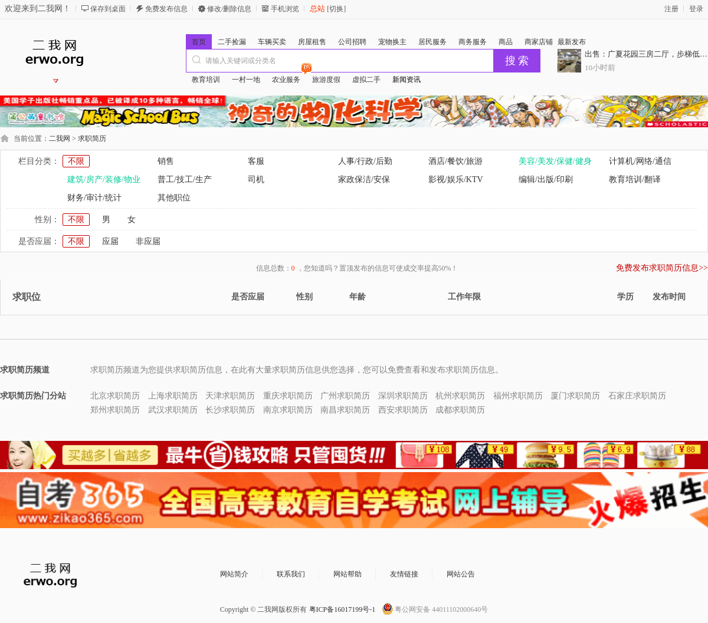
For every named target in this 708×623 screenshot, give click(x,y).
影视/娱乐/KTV (455, 179)
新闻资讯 (406, 79)
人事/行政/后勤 (365, 161)
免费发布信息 (166, 9)
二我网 (59, 138)
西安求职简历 (403, 410)
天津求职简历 (230, 395)
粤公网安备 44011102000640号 (441, 609)
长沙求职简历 (230, 410)
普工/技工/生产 (185, 179)
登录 (696, 9)
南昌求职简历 (345, 410)
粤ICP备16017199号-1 (342, 609)
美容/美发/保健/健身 (555, 161)
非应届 (148, 241)
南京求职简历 (288, 410)
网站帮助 (347, 574)
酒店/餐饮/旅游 (455, 161)
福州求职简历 (518, 395)
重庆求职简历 (288, 395)
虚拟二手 (366, 79)
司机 (256, 179)
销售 (166, 161)
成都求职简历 (460, 410)
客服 (256, 161)
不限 (76, 161)
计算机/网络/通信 (640, 161)
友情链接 (404, 574)
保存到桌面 (108, 9)
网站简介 (234, 574)
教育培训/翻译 (635, 179)
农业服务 (289, 78)
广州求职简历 (345, 395)
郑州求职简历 (115, 410)
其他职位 (174, 197)
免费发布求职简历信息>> (662, 267)
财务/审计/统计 (94, 197)
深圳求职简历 (403, 395)
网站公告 (461, 574)
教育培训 (206, 79)
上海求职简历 (173, 395)
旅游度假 (326, 79)
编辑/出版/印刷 (546, 179)
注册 (671, 9)
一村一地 (246, 79)
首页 (199, 42)
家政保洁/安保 (364, 179)
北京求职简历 (115, 395)
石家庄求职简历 (637, 395)
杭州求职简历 (460, 395)
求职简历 (92, 138)
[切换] (335, 9)
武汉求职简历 (173, 410)
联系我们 (291, 574)
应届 (110, 241)
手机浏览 (285, 9)
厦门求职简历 (575, 395)
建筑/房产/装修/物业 (103, 179)
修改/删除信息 (229, 9)
